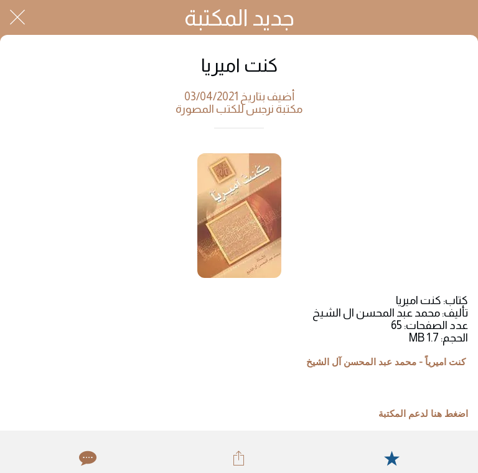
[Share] (239, 458)
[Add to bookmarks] (391, 458)
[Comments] (86, 458)
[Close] (17, 17)
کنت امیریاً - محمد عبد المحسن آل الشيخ (386, 362)
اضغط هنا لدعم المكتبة (423, 413)
